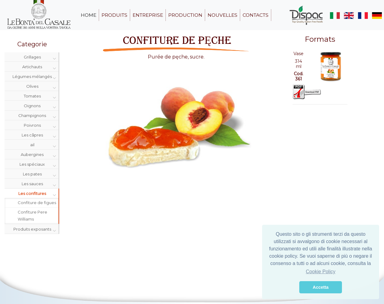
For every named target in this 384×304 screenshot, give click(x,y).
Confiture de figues (37, 202)
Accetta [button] (321, 287)
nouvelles (222, 15)
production (185, 15)
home (88, 15)
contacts (255, 15)
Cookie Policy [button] (321, 271)
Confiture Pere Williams (32, 215)
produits (114, 15)
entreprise (148, 15)
